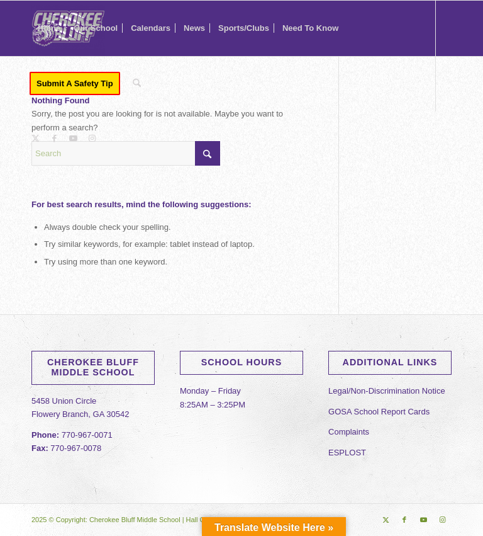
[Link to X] (35, 138)
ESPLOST (347, 452)
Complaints (348, 431)
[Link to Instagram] (91, 138)
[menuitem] (49, 28)
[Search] (136, 83)
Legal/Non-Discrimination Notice (386, 391)
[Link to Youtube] (73, 138)
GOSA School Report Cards (379, 411)
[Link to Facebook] (54, 138)
